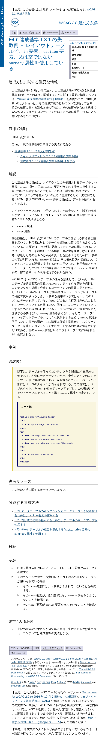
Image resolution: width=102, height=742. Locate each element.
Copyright (16, 677)
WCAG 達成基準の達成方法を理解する (41, 99)
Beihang (61, 677)
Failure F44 (50, 32)
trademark (86, 677)
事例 (74, 64)
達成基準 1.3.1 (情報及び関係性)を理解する (47, 161)
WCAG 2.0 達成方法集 (78, 23)
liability (76, 677)
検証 (74, 77)
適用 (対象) (77, 55)
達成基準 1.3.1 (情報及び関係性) (34, 151)
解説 (74, 59)
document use (18, 680)
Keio (53, 677)
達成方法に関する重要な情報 (84, 49)
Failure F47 (69, 32)
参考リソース (78, 68)
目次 (13, 32)
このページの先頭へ (21, 643)
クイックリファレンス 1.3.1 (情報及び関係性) (49, 156)
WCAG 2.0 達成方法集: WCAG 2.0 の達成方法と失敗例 (62, 654)
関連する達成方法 (80, 72)
